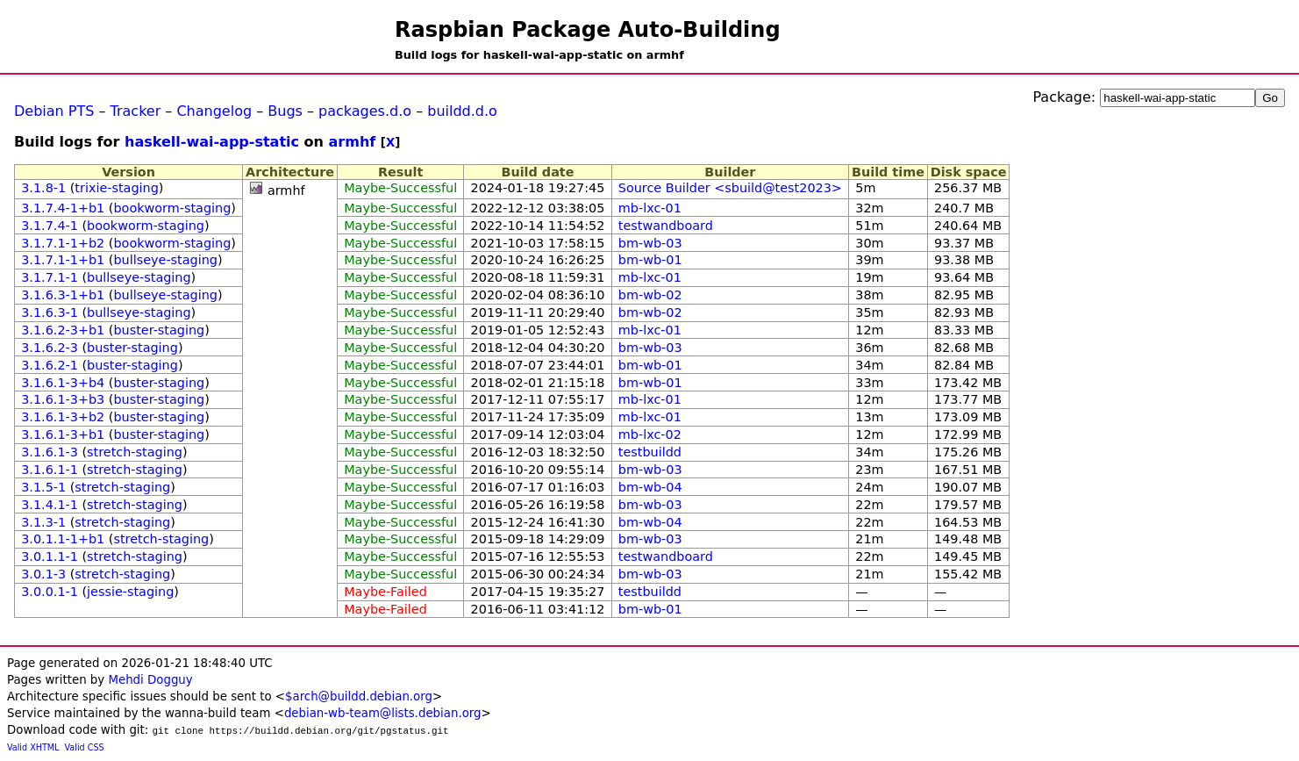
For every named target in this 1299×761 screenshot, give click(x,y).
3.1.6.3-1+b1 (62, 295)
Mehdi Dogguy (150, 679)
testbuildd (650, 452)
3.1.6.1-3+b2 (62, 417)
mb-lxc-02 (650, 434)
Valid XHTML (33, 747)
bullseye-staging (165, 260)
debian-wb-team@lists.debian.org (383, 713)
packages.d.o (364, 111)
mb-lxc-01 (650, 208)
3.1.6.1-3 (49, 452)
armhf (352, 141)
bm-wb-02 (650, 295)
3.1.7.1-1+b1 (62, 260)
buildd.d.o (462, 111)
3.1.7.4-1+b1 (62, 208)
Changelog (214, 111)
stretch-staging (134, 452)
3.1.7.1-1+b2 (62, 243)
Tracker (136, 111)
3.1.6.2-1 (49, 365)
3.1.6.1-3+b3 (62, 399)
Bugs (285, 111)
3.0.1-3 (43, 574)
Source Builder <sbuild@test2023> (730, 188)
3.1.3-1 (43, 522)
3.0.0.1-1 (49, 592)
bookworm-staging (172, 208)
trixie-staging (116, 188)
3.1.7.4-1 (49, 226)
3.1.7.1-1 (49, 277)
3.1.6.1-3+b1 (62, 434)
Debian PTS (54, 111)
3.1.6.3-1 (49, 312)
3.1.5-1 (43, 487)
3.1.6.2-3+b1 (62, 330)
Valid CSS (84, 747)
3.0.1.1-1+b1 (62, 539)
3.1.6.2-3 (49, 348)
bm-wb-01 (650, 260)
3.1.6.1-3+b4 (62, 383)
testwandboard (665, 226)
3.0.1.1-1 (49, 556)
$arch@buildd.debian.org (358, 696)
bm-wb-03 (650, 243)
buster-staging (158, 330)
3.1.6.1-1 (49, 470)
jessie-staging (130, 592)
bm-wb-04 (650, 487)
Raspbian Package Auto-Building (588, 30)
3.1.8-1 (43, 188)
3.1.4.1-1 (49, 505)
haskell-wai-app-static (212, 141)
